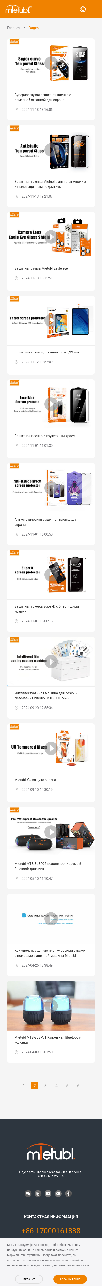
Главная (13, 28)
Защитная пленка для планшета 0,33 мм (47, 352)
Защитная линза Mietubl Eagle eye (41, 268)
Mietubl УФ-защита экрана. (36, 780)
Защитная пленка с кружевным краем (45, 436)
